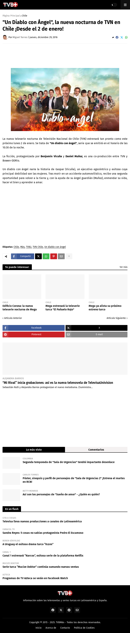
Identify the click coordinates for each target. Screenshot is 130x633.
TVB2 (28, 247)
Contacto (65, 627)
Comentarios (96, 449)
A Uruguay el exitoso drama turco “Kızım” (28, 544)
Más (22, 247)
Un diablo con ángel (55, 247)
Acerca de (51, 627)
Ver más (123, 267)
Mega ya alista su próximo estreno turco (105, 307)
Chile (24, 16)
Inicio (38, 627)
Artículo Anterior (13, 318)
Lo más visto (34, 449)
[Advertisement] (64, 55)
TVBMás (60, 622)
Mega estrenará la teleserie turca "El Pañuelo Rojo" (63, 307)
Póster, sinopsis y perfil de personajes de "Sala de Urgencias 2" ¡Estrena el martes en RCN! (74, 480)
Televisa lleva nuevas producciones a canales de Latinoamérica (42, 521)
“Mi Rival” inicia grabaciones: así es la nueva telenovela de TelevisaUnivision (58, 383)
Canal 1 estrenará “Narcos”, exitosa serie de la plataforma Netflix (43, 555)
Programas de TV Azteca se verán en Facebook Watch (35, 578)
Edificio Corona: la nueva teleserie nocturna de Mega (20, 307)
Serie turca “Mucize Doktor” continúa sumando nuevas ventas (41, 566)
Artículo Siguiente (116, 318)
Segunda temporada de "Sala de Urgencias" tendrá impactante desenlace (69, 462)
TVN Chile (38, 247)
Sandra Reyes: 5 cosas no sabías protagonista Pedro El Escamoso (43, 532)
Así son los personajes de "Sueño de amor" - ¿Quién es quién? (61, 494)
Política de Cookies (84, 627)
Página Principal (11, 16)
